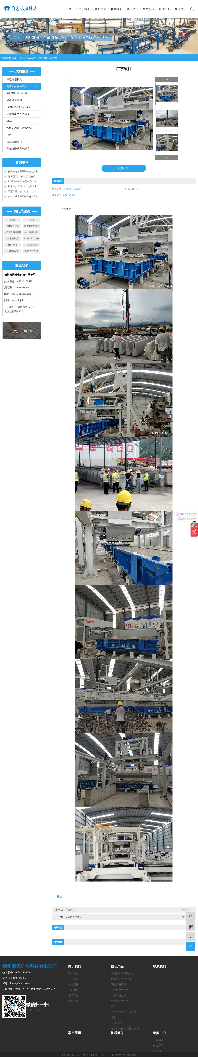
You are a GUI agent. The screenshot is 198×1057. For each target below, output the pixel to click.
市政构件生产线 (120, 990)
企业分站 (65, 1055)
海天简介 (73, 973)
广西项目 (70, 909)
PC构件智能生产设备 (18, 107)
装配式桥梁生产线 (16, 93)
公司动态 (158, 1040)
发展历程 (73, 984)
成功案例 (32, 57)
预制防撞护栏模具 (31, 226)
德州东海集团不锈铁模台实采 (23, 171)
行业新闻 (158, 1045)
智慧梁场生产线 (120, 1001)
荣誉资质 (73, 1001)
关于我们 (84, 9)
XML (92, 1055)
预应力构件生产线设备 (19, 127)
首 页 (22, 57)
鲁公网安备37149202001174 (122, 1055)
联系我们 (116, 9)
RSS (85, 1055)
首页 (68, 9)
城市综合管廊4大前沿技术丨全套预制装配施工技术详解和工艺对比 (24, 186)
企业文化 (73, 979)
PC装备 (31, 220)
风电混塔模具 (14, 79)
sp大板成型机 (31, 232)
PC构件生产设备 (31, 238)
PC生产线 (116, 1023)
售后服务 (148, 9)
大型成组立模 (14, 141)
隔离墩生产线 (14, 100)
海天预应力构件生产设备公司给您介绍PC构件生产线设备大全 (24, 176)
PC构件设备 (12, 251)
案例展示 (132, 9)
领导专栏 (73, 995)
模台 (9, 134)
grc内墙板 (12, 245)
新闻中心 (165, 9)
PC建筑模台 (31, 245)
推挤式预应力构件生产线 (125, 1028)
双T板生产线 (13, 226)
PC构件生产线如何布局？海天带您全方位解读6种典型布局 (24, 181)
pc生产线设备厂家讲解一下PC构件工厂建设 (24, 196)
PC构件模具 (12, 238)
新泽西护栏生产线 (48, 57)
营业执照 (99, 1055)
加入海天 (180, 9)
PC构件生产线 (31, 251)
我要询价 (124, 168)
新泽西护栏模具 (73, 917)
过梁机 (13, 220)
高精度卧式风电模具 (18, 148)
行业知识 (158, 1051)
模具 (9, 121)
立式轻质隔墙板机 (12, 232)
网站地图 (76, 1055)
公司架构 (73, 990)
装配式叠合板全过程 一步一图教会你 (24, 191)
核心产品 (100, 9)
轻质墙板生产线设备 (18, 114)
